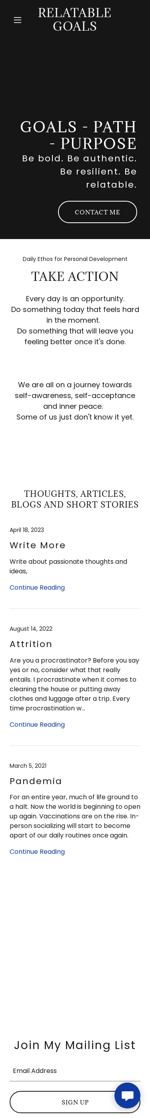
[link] (75, 28)
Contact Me (97, 212)
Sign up (75, 1102)
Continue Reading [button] (37, 587)
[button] (19, 20)
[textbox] (75, 1070)
